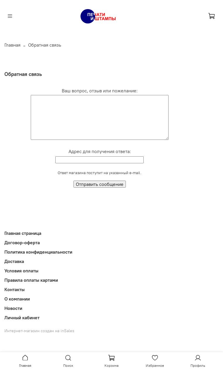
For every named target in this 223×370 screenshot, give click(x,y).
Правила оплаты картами (31, 280)
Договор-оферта (22, 242)
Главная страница (22, 233)
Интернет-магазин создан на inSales (39, 330)
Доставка (14, 261)
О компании (17, 299)
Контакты (14, 289)
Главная (12, 45)
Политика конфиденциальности (38, 252)
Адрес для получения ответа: (99, 151)
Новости (13, 308)
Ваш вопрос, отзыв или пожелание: (100, 91)
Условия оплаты (21, 271)
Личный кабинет (22, 317)
